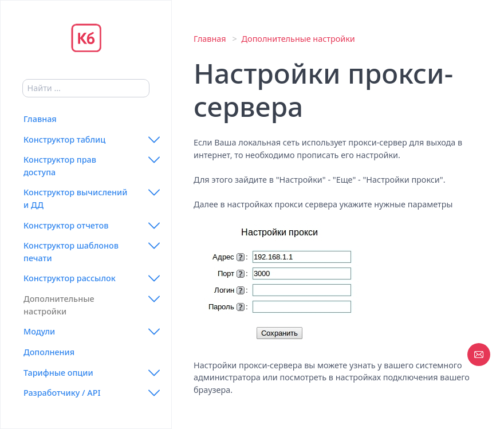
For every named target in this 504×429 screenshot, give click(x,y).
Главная (40, 118)
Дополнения (48, 352)
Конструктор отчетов (65, 225)
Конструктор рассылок (69, 278)
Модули (39, 331)
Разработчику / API (62, 392)
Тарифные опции (58, 372)
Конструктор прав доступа (59, 166)
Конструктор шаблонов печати (71, 251)
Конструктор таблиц (64, 139)
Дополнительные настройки (58, 305)
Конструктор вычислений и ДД (75, 198)
